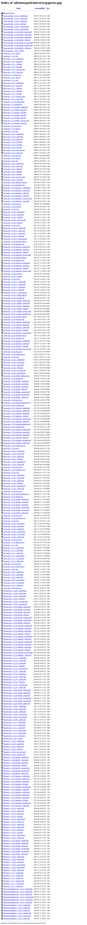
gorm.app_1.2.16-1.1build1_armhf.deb (16, 306)
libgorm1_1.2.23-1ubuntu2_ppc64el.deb (17, 803)
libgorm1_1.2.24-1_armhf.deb (14, 830)
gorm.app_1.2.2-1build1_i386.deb (15, 112)
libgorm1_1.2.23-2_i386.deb (13, 816)
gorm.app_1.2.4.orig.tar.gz (12, 155)
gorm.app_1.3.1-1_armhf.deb (13, 553)
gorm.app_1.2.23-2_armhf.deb (14, 456)
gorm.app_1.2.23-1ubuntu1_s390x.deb (16, 421)
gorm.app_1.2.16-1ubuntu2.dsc (14, 338)
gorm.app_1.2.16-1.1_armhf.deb (14, 287)
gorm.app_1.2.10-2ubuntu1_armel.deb (16, 249)
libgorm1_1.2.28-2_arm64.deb (14, 859)
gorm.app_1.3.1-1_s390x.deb (13, 561)
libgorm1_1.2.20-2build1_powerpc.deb (17, 768)
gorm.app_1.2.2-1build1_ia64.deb (15, 115)
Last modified (40, 8)
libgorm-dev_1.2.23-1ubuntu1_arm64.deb (18, 628)
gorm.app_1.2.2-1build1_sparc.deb (15, 123)
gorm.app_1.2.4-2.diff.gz (12, 129)
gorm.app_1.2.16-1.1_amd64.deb (15, 282)
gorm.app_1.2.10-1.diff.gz (12, 206)
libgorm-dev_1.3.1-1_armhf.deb (14, 728)
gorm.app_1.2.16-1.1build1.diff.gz (15, 295)
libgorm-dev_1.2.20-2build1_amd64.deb (17, 607)
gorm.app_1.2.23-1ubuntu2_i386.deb (16, 438)
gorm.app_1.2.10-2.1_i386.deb (14, 236)
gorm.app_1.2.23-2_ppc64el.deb (14, 462)
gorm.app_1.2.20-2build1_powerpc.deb (17, 392)
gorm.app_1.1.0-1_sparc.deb (13, 72)
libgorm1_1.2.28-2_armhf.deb (14, 862)
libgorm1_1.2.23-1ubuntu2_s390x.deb (16, 806)
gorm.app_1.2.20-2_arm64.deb (14, 362)
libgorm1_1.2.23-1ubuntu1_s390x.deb (16, 789)
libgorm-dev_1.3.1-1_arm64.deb (14, 725)
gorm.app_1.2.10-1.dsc (11, 209)
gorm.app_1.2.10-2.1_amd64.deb (15, 228)
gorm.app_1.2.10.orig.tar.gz (13, 274)
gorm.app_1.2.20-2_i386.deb (13, 368)
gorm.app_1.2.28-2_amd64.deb (14, 523)
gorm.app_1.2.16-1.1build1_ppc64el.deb (17, 314)
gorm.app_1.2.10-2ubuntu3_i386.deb (16, 268)
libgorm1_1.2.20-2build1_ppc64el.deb (16, 771)
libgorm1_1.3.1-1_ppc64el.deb (14, 881)
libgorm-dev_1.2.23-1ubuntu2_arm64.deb (18, 644)
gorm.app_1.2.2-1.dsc (11, 80)
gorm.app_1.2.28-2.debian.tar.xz (14, 518)
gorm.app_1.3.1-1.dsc (11, 545)
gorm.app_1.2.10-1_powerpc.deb (15, 220)
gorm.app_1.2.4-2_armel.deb (13, 137)
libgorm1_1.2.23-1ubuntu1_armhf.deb (16, 781)
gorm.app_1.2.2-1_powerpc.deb (14, 96)
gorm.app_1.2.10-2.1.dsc (12, 225)
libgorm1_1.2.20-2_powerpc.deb (14, 752)
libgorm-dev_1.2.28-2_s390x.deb (15, 720)
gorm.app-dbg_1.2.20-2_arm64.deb (15, 18)
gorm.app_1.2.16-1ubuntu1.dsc (14, 319)
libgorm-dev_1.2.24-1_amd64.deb (15, 674)
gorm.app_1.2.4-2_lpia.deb (13, 147)
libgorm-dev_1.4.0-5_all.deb (13, 738)
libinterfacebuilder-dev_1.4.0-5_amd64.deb (18, 889)
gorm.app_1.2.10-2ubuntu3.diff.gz (15, 258)
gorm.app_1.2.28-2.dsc (11, 521)
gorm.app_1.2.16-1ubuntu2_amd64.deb (17, 341)
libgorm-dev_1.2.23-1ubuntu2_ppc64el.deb (18, 652)
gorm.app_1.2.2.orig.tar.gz (12, 126)
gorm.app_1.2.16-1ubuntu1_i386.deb (16, 330)
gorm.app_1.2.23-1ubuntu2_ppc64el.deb (17, 440)
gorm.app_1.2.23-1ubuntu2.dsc (14, 427)
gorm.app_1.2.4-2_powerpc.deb (14, 150)
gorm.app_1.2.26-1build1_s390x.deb (16, 513)
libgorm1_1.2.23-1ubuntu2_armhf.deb (16, 798)
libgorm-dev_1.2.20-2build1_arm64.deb (17, 609)
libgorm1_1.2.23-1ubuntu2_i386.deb (16, 800)
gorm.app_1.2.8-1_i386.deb (13, 169)
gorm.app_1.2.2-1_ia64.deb (13, 91)
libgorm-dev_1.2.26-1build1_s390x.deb (17, 703)
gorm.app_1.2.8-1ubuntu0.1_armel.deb (17, 190)
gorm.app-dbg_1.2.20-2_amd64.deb (16, 16)
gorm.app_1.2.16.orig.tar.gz (13, 352)
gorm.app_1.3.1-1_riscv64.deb (14, 558)
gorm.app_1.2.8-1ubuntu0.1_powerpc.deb (18, 198)
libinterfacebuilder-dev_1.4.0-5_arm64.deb (18, 892)
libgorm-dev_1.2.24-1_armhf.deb (15, 679)
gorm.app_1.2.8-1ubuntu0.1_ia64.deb (16, 196)
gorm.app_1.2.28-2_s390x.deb (14, 537)
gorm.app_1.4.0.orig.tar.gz (12, 588)
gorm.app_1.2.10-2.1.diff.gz (13, 223)
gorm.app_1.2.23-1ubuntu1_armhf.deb (16, 413)
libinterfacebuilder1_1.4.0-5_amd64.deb (17, 905)
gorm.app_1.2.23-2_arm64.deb (14, 454)
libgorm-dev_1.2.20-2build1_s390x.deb (17, 623)
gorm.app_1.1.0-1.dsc (11, 56)
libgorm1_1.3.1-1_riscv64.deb (14, 883)
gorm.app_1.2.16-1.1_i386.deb (14, 290)
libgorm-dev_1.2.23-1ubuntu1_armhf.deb (17, 631)
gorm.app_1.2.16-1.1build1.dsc (14, 298)
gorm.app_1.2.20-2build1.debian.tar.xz (17, 376)
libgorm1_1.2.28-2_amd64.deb (14, 857)
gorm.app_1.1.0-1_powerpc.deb (14, 69)
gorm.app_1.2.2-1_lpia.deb (13, 94)
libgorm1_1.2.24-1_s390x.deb (14, 838)
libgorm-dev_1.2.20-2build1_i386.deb (16, 615)
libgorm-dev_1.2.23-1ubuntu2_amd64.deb (18, 642)
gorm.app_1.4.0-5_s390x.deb (13, 585)
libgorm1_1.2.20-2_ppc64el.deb (14, 755)
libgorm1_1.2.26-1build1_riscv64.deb (16, 851)
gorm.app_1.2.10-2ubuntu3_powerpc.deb (17, 271)
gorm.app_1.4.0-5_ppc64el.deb (14, 580)
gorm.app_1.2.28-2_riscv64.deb (14, 534)
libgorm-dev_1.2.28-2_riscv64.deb (15, 717)
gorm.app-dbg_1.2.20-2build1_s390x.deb (17, 48)
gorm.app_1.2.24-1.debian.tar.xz (14, 470)
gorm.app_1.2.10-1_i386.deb (13, 217)
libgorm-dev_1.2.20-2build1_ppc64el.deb (17, 620)
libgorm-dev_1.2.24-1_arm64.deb (15, 677)
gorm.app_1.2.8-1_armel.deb (13, 166)
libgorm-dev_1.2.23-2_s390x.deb (15, 671)
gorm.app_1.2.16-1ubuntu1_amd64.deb (17, 322)
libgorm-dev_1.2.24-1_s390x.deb (15, 687)
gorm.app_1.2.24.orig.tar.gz (13, 491)
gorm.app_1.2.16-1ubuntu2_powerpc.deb (17, 349)
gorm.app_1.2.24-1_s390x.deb (14, 489)
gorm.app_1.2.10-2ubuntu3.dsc (14, 260)
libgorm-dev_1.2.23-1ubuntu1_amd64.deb (18, 626)
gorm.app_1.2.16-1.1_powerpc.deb (15, 292)
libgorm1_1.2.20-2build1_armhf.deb (16, 763)
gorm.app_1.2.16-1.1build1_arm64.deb (17, 303)
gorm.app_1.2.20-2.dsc (11, 357)
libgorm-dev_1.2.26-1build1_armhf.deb (17, 695)
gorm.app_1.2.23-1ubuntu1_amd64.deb (17, 408)
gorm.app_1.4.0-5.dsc (11, 569)
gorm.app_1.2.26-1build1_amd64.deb (16, 499)
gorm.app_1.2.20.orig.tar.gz (13, 400)
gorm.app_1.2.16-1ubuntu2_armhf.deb (16, 343)
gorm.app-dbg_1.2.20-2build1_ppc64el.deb (18, 45)
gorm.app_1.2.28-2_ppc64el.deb (14, 532)
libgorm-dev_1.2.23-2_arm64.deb (15, 661)
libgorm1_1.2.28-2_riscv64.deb (14, 867)
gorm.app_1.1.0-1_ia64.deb (13, 67)
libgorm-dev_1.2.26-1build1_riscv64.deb (17, 701)
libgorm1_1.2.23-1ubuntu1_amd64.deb (17, 776)
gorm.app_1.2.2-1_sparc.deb (13, 99)
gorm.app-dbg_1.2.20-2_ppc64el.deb (16, 29)
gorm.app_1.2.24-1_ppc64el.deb (14, 486)
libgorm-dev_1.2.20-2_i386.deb (14, 599)
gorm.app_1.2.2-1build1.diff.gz (14, 102)
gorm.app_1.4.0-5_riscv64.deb (14, 583)
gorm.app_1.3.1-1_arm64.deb (13, 550)
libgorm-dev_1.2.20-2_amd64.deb (15, 591)
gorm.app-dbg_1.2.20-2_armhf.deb (15, 21)
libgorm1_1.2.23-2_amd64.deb (14, 808)
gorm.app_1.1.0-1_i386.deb (13, 64)
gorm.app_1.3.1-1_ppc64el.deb (14, 556)
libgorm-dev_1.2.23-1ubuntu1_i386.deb (17, 634)
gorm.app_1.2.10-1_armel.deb (14, 215)
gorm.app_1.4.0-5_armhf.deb (13, 577)
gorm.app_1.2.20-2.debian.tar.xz (14, 354)
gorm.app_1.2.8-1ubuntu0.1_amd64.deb (17, 188)
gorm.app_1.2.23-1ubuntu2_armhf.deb (16, 435)
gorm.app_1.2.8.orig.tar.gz (12, 204)
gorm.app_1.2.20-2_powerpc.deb (15, 370)
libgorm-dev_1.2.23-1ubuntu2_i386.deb (17, 650)
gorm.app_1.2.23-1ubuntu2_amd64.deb (17, 429)
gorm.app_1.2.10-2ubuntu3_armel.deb (16, 266)
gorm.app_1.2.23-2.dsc (11, 448)
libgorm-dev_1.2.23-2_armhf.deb (15, 663)
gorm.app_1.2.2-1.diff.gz (12, 78)
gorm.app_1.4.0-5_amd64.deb (14, 572)
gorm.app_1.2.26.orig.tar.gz (13, 515)
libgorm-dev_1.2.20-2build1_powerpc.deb (18, 618)
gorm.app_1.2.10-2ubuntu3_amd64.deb (17, 263)
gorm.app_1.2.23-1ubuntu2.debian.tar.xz (17, 424)
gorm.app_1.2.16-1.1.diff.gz (13, 276)
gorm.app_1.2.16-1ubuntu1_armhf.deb (16, 327)
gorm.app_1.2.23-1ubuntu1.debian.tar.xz (17, 403)
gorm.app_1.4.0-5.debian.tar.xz (14, 566)
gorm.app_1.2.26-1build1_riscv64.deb (16, 510)
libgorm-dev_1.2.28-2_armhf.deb (15, 712)
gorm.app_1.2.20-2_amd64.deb (14, 360)
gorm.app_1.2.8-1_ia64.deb (13, 172)
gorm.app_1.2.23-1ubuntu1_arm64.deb (17, 411)
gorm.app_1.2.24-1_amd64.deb (14, 475)
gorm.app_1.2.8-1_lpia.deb (13, 174)
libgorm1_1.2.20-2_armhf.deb (14, 746)
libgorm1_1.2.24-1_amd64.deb (14, 824)
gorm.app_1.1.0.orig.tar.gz (12, 75)
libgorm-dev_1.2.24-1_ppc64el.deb (15, 685)
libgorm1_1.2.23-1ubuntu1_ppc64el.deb (17, 787)
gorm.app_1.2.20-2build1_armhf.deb (16, 386)
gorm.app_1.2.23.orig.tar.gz (13, 467)
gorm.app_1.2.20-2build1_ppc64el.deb (17, 395)
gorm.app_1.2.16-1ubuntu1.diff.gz (15, 317)
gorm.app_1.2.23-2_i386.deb (13, 459)
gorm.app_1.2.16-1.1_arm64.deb (14, 284)
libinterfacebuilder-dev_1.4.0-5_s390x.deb (18, 902)
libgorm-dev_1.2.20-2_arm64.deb (15, 593)
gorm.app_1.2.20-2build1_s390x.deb (16, 397)
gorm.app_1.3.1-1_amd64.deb (14, 548)
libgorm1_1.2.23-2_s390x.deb (14, 822)
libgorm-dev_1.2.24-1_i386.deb (14, 682)
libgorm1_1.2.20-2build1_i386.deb (15, 765)
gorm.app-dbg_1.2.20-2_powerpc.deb (16, 26)
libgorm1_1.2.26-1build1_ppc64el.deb (16, 849)
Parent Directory (9, 13)
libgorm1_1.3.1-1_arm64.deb (13, 875)
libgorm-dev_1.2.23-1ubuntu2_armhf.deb (17, 647)
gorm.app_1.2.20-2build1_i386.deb (15, 389)
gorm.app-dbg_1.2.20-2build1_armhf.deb (17, 37)
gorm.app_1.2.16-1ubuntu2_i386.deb (16, 346)
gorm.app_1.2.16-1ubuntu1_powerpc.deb (17, 333)
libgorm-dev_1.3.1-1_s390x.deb (14, 736)
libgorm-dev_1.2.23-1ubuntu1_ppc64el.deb (18, 636)
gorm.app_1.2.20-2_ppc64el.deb (14, 373)
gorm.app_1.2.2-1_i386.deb (13, 88)
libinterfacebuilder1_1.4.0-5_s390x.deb (17, 918)
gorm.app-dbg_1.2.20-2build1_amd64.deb (18, 32)
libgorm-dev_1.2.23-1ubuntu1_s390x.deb (17, 639)
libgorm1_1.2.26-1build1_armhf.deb (16, 846)
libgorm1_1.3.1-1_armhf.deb (13, 878)
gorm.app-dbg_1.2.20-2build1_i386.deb (17, 40)
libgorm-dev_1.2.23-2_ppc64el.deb (15, 669)
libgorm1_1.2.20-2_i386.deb (13, 749)
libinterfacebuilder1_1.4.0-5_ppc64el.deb (17, 913)
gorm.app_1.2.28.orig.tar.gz (13, 540)
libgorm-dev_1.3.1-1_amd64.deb (15, 722)
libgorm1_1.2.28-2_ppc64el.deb (14, 865)
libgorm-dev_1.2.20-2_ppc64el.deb (15, 604)
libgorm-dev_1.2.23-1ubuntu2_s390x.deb (17, 655)
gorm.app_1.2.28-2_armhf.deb (14, 529)
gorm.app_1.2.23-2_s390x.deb (14, 464)
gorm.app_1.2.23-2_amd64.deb (14, 451)
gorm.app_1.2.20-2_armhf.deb (14, 365)
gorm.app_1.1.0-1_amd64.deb (14, 59)
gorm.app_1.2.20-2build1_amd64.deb (16, 381)
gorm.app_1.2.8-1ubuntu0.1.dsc (14, 185)
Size (47, 8)
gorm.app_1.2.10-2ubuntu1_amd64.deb (17, 247)
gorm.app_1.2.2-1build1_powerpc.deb (16, 121)
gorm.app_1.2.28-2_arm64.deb (14, 526)
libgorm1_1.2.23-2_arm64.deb (14, 811)
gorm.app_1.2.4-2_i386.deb (13, 142)
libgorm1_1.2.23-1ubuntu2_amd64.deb (17, 792)
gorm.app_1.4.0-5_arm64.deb (13, 575)
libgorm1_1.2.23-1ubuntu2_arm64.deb (16, 795)
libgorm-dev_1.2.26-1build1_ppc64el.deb (17, 698)
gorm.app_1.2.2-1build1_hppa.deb (15, 110)
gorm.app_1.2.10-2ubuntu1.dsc (14, 244)
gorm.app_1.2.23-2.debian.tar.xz (14, 446)
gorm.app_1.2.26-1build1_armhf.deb (16, 505)
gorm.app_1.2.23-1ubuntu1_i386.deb (16, 416)
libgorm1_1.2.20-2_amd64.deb (14, 741)
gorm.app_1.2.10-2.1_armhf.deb (14, 233)
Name (18, 8)
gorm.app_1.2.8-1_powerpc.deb (14, 177)
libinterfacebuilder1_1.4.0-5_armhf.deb (17, 910)
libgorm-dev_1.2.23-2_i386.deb (14, 666)
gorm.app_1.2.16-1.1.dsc (12, 279)
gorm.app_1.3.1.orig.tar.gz (12, 564)
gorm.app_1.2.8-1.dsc (11, 161)
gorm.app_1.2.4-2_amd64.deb (14, 134)
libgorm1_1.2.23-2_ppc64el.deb (14, 819)
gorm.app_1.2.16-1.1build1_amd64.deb (17, 301)
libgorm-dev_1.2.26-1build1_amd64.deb (17, 690)
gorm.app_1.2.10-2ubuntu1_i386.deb (16, 252)
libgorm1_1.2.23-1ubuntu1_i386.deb (16, 784)
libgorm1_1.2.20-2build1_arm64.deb (16, 760)
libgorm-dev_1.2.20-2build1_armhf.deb (17, 612)
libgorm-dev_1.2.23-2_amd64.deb (15, 658)
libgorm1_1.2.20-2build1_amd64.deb (16, 757)
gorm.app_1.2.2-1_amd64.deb (14, 83)
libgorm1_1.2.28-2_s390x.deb (14, 870)
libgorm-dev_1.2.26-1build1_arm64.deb (17, 693)
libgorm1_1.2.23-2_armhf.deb (14, 814)
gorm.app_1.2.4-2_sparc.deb (13, 153)
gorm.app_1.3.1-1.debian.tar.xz (14, 542)
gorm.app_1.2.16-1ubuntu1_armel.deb (16, 325)
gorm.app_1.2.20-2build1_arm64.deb (16, 384)
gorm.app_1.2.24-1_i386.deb (13, 483)
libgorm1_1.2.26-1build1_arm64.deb (16, 843)
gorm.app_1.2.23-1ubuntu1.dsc (14, 405)
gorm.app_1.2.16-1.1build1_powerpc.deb (17, 311)
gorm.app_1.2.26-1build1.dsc (13, 497)
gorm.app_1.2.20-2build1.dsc (13, 378)
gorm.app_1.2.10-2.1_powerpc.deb (15, 239)
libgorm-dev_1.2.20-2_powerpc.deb (16, 601)
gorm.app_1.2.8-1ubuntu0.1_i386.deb (16, 193)
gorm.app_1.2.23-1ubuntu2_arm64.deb (17, 432)
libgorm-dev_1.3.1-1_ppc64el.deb (15, 730)
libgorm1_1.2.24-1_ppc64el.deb (14, 835)
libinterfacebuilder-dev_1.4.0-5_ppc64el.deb (18, 897)
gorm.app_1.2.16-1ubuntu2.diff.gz (15, 335)
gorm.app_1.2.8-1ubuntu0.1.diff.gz (15, 182)
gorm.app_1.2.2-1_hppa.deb (13, 86)
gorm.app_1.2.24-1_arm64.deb (14, 478)
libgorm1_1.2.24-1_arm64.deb (14, 827)
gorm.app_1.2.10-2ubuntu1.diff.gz (15, 241)
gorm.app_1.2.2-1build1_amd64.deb (16, 107)
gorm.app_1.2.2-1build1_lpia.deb (15, 118)
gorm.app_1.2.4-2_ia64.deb (13, 145)
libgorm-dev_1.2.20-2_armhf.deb (15, 596)
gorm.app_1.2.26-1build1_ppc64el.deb (17, 507)
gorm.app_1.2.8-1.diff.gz (12, 158)
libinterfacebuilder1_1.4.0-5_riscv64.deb (17, 916)
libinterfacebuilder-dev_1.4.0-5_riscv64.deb (18, 900)
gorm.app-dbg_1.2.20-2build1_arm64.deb (17, 35)
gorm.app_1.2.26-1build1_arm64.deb (16, 502)
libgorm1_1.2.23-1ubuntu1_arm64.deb (16, 779)
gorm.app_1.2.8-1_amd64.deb (14, 163)
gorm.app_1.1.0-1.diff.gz (12, 53)
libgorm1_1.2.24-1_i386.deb (13, 832)
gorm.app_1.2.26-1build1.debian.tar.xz (17, 494)
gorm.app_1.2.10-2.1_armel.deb (14, 231)
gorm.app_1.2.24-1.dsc (11, 472)
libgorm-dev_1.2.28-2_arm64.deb (15, 709)
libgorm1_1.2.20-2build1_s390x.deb (16, 773)
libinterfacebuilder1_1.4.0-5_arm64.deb (17, 908)
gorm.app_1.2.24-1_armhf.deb (14, 481)
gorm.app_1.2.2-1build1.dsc (13, 104)
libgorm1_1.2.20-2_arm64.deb (14, 744)
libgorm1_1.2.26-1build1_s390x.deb (16, 854)
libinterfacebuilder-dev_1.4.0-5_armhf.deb (18, 894)
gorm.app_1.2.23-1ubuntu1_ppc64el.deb (17, 419)
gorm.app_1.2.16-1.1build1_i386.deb (16, 309)
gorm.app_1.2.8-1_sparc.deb (13, 180)
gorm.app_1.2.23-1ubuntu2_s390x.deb (16, 443)
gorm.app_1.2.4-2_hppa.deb (13, 139)
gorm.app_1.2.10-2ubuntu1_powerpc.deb (17, 255)
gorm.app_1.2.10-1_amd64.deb (14, 212)
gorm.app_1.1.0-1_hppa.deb (13, 61)
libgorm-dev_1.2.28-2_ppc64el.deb (15, 714)
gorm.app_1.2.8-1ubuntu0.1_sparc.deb (16, 201)
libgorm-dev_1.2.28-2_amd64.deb (15, 706)
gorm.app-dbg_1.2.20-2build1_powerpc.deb (18, 43)
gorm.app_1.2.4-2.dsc (11, 131)
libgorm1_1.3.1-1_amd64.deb (13, 873)
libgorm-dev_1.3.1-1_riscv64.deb (15, 733)
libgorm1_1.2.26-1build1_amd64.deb (16, 841)
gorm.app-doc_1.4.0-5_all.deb (14, 51)
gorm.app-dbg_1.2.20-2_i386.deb (15, 24)
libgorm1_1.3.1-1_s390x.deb (13, 886)
